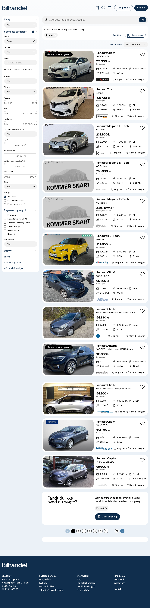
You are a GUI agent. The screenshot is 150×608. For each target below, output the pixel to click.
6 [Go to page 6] (100, 531)
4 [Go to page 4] (89, 531)
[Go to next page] (122, 531)
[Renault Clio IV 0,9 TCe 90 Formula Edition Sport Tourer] (95, 323)
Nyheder (43, 582)
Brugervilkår (83, 590)
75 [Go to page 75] (117, 531)
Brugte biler (45, 579)
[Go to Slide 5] (72, 115)
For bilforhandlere (86, 582)
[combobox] (22, 41)
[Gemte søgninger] (97, 8)
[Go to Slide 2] (66, 115)
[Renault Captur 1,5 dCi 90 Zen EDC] (95, 472)
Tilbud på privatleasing (51, 590)
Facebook (119, 579)
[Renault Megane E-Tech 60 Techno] (95, 176)
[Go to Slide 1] (64, 115)
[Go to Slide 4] (70, 115)
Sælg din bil (123, 7)
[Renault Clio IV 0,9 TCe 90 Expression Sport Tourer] (95, 399)
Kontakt (118, 589)
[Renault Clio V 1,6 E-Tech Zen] (95, 66)
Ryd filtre (117, 35)
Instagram (119, 582)
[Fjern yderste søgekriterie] (55, 35)
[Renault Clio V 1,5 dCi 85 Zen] (95, 435)
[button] (68, 66)
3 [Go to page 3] (84, 531)
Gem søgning (135, 35)
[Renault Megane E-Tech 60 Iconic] (95, 140)
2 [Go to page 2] (78, 531)
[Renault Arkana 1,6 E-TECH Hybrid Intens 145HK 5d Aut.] (95, 359)
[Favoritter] (103, 8)
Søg (142, 20)
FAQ (79, 579)
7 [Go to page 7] (105, 531)
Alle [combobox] (9, 24)
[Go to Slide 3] (68, 115)
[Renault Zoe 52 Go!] (95, 103)
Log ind (141, 7)
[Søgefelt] (93, 20)
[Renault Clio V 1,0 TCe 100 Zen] (95, 286)
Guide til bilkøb (47, 586)
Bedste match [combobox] (133, 44)
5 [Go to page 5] (95, 531)
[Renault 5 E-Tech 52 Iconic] (95, 249)
